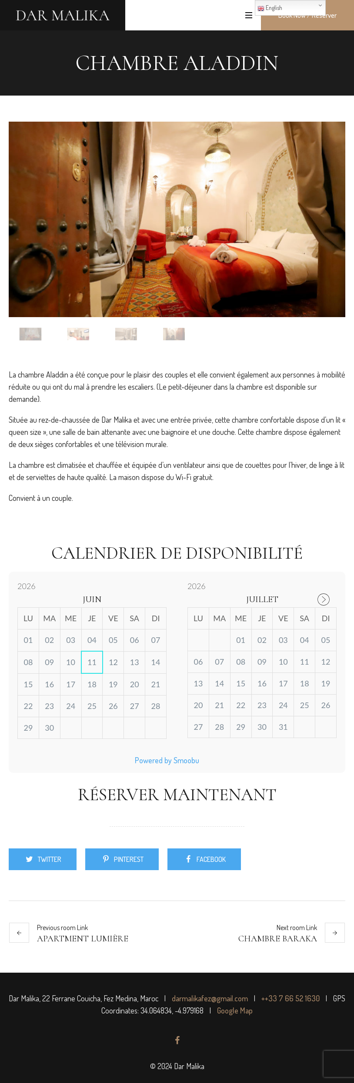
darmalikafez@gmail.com (210, 998)
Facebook (211, 859)
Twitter (49, 859)
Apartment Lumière (82, 939)
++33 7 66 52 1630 (290, 998)
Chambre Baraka (277, 939)
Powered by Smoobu (167, 760)
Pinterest (129, 859)
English (269, 8)
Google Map (235, 1010)
